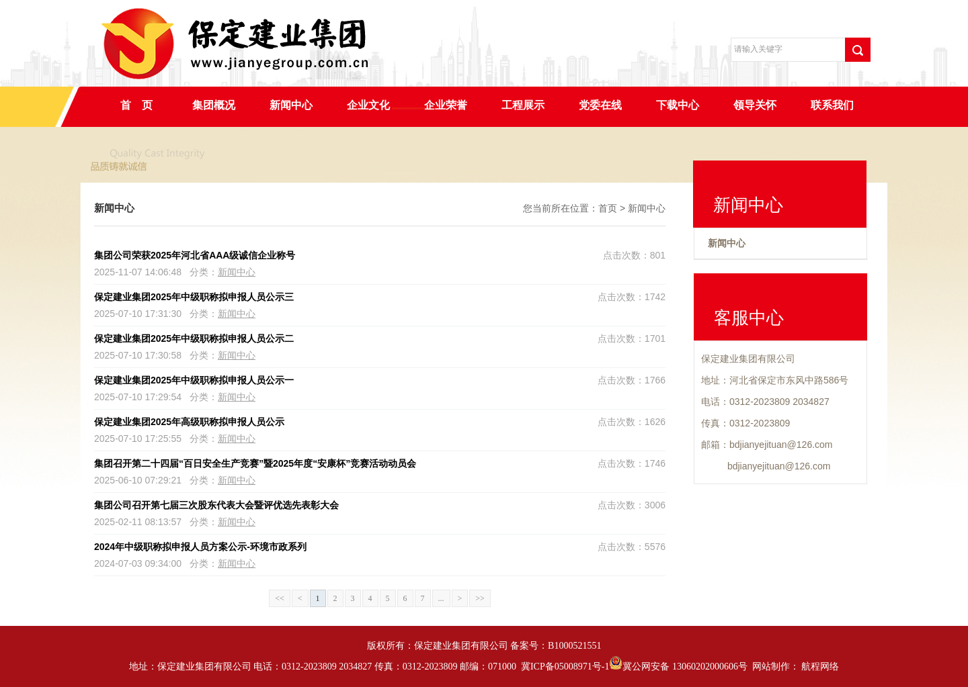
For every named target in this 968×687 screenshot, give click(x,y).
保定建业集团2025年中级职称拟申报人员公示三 (194, 296)
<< (279, 598)
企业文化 (368, 105)
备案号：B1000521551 (555, 646)
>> (480, 598)
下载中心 (677, 105)
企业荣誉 (445, 105)
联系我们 (832, 105)
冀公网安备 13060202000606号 (678, 666)
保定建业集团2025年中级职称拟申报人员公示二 (194, 338)
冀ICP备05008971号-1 (565, 666)
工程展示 (522, 105)
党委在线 (600, 105)
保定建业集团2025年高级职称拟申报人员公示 (189, 421)
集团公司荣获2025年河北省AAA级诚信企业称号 (194, 255)
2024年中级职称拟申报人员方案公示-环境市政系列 (200, 546)
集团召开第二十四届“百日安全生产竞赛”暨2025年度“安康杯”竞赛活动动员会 (255, 463)
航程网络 (820, 666)
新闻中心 (291, 105)
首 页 (136, 105)
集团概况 (213, 105)
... (441, 598)
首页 (607, 208)
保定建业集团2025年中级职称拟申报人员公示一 (194, 380)
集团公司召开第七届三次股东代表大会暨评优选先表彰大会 (216, 505)
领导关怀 (754, 105)
